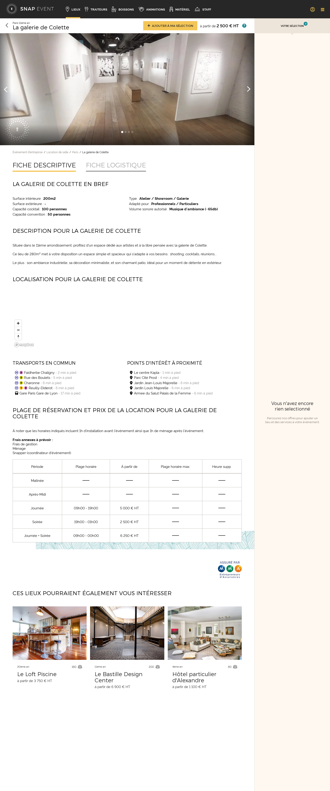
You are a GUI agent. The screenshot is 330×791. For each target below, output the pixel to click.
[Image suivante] (248, 89)
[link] (312, 9)
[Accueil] (30, 9)
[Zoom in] (18, 323)
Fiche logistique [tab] (116, 165)
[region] (127, 320)
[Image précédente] (5, 89)
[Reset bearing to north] (18, 336)
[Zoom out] (18, 330)
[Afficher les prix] (244, 26)
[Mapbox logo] (24, 344)
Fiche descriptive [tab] (44, 165)
